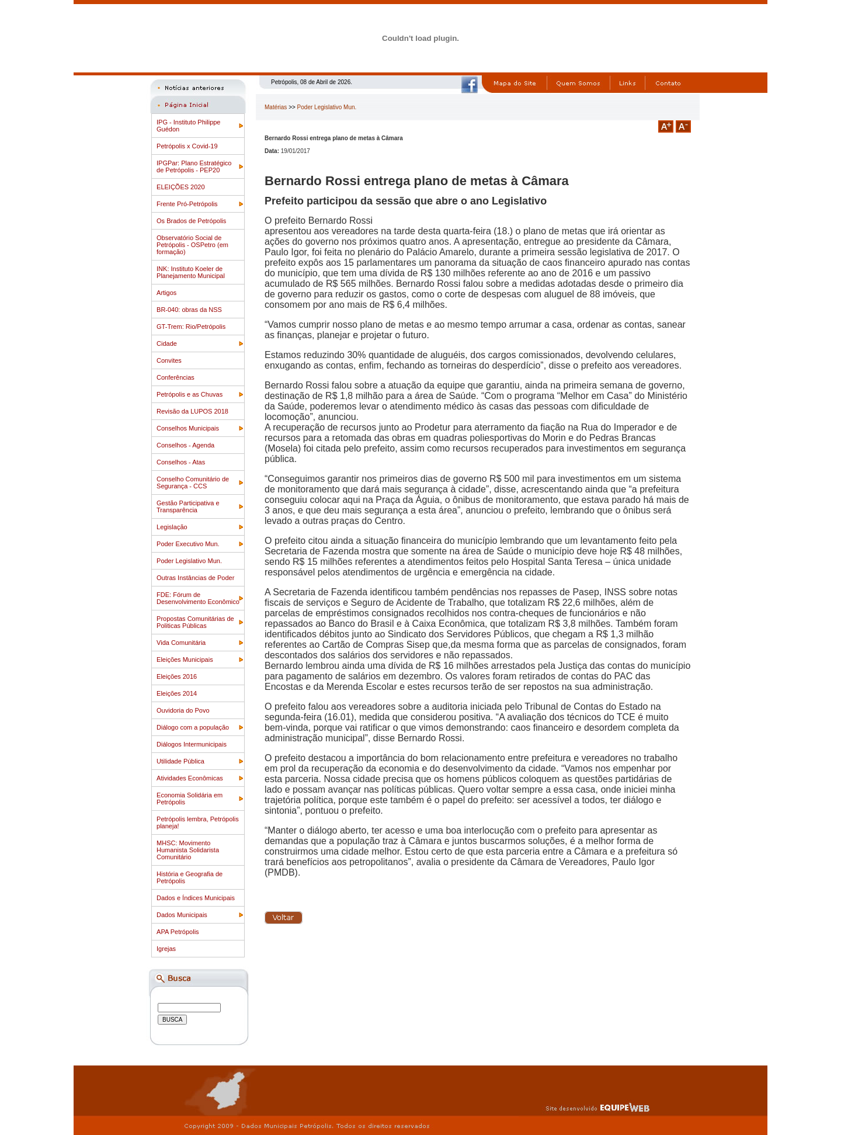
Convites (169, 360)
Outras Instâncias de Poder (195, 577)
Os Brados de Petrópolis (191, 220)
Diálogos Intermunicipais (192, 744)
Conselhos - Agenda (185, 445)
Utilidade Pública (180, 761)
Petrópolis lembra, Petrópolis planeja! (198, 822)
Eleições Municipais (185, 659)
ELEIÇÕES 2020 (181, 186)
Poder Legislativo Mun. (189, 560)
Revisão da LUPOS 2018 (192, 411)
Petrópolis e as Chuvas (190, 394)
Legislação (172, 526)
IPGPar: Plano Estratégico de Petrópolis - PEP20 (194, 166)
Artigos (166, 292)
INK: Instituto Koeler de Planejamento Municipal (191, 272)
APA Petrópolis (178, 931)
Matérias (276, 107)
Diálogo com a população (193, 727)
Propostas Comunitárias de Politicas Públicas (195, 622)
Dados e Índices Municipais (196, 897)
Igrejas (166, 948)
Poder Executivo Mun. (188, 543)
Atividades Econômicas (190, 778)
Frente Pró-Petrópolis (187, 203)
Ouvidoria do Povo (183, 710)
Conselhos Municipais (188, 428)
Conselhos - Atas (181, 462)
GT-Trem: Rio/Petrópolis (191, 326)
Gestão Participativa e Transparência (188, 506)
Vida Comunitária (181, 642)
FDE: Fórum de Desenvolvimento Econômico (198, 598)
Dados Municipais (182, 914)
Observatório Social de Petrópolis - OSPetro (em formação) (192, 244)
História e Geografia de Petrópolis (190, 877)
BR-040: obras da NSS (189, 309)
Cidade (167, 343)
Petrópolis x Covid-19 (187, 146)
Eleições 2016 (177, 676)
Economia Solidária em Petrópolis (190, 799)
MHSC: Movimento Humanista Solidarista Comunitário (188, 849)
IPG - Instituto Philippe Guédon (188, 126)
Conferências (175, 377)
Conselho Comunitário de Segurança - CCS (193, 482)
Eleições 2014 (177, 693)
